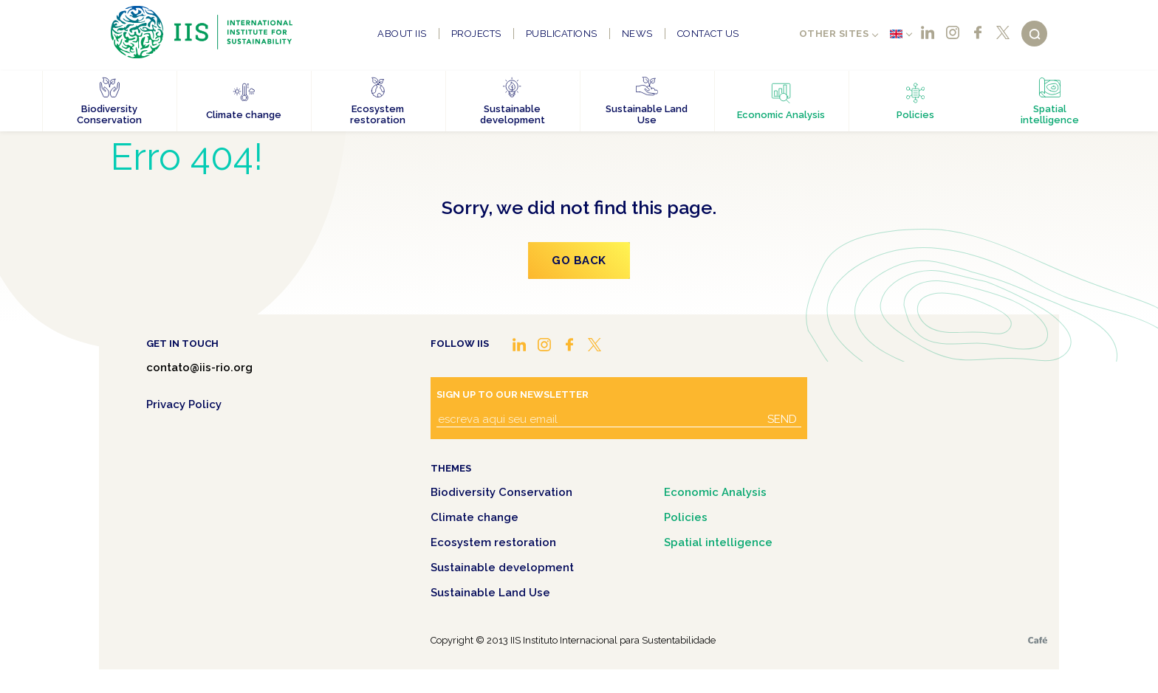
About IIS (402, 33)
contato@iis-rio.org (199, 367)
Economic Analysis (715, 492)
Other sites (834, 33)
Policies (686, 517)
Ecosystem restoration (493, 542)
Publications (561, 33)
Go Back (579, 260)
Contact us (708, 33)
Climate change (474, 517)
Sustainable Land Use (490, 592)
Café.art (1037, 640)
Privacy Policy (184, 404)
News (637, 33)
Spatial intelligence (718, 542)
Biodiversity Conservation (501, 492)
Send (782, 419)
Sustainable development (502, 567)
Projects (476, 33)
